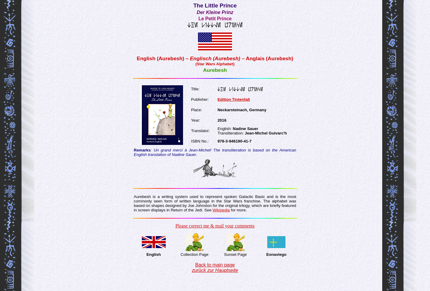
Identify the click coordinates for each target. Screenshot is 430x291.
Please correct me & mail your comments (215, 225)
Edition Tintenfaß (233, 99)
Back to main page (215, 267)
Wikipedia (221, 210)
